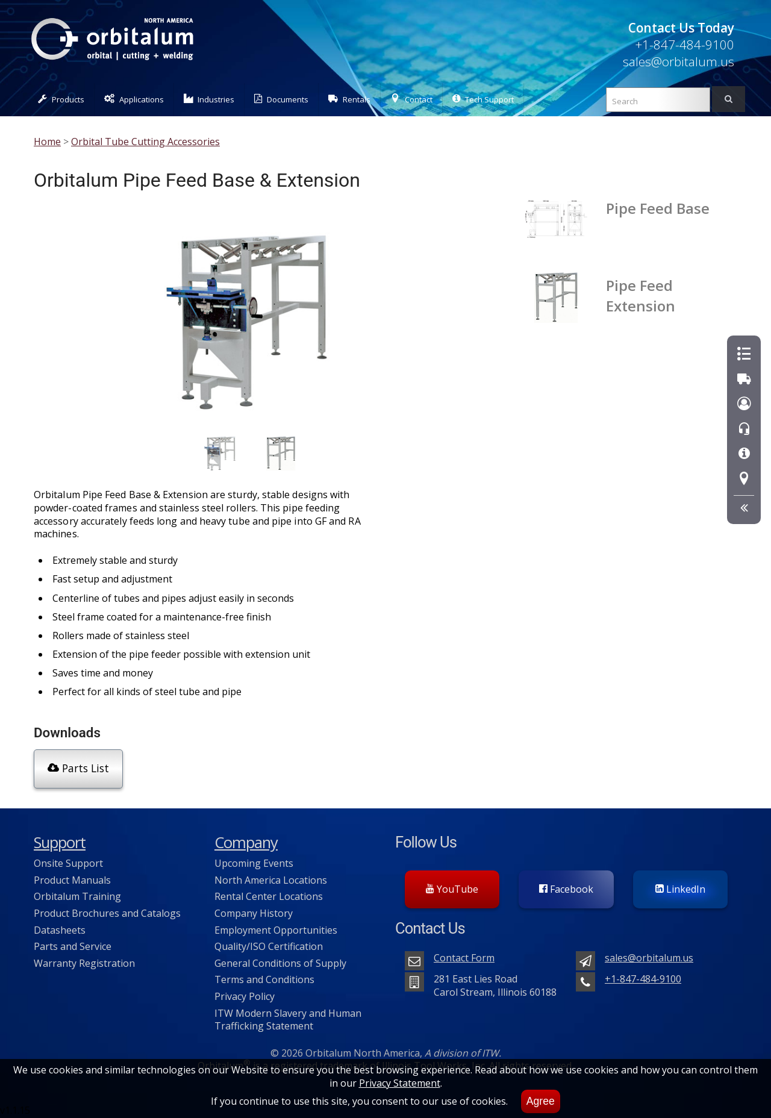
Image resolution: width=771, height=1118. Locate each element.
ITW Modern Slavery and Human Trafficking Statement (287, 1019)
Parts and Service (72, 945)
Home (47, 141)
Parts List (78, 768)
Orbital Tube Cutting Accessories (145, 141)
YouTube (452, 888)
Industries (209, 99)
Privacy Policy (244, 995)
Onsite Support (68, 862)
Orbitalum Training (77, 896)
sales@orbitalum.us (678, 61)
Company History (253, 912)
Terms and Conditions (264, 979)
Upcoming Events (253, 862)
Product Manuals (72, 879)
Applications (134, 99)
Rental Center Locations (268, 896)
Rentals (349, 99)
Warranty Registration (84, 962)
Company (246, 842)
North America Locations (270, 879)
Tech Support (483, 99)
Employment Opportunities (275, 929)
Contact (411, 99)
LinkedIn (680, 888)
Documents (281, 99)
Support (60, 842)
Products (61, 99)
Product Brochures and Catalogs (107, 912)
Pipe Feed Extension (640, 295)
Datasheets (60, 929)
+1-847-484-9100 (684, 44)
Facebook (566, 888)
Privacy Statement (399, 1083)
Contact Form (464, 957)
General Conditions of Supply (280, 962)
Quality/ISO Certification (268, 945)
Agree (540, 1101)
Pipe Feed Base (658, 208)
